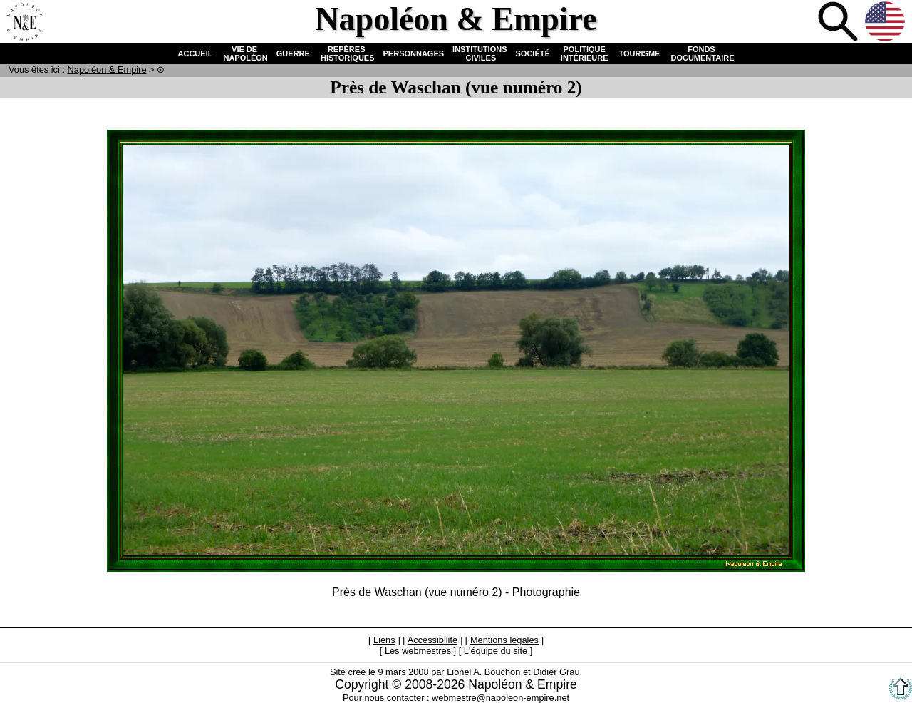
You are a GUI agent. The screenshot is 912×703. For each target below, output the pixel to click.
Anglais (886, 22)
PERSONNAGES (414, 53)
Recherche (839, 22)
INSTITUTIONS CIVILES (479, 53)
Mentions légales (504, 640)
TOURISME (639, 53)
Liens (384, 640)
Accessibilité (432, 640)
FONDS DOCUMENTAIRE (701, 53)
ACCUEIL (195, 53)
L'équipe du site (495, 650)
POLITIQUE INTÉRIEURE (585, 53)
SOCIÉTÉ (533, 53)
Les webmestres (418, 650)
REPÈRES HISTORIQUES (346, 53)
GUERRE (293, 53)
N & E (107, 69)
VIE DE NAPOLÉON (244, 53)
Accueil (24, 22)
